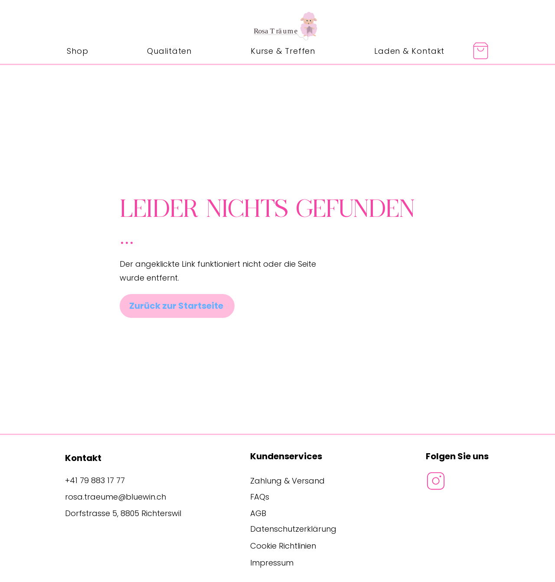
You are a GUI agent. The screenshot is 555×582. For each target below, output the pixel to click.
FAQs (259, 496)
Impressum (272, 562)
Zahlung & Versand (287, 480)
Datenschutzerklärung (293, 528)
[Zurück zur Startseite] (177, 306)
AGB (258, 513)
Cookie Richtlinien (283, 545)
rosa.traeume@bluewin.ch (115, 496)
